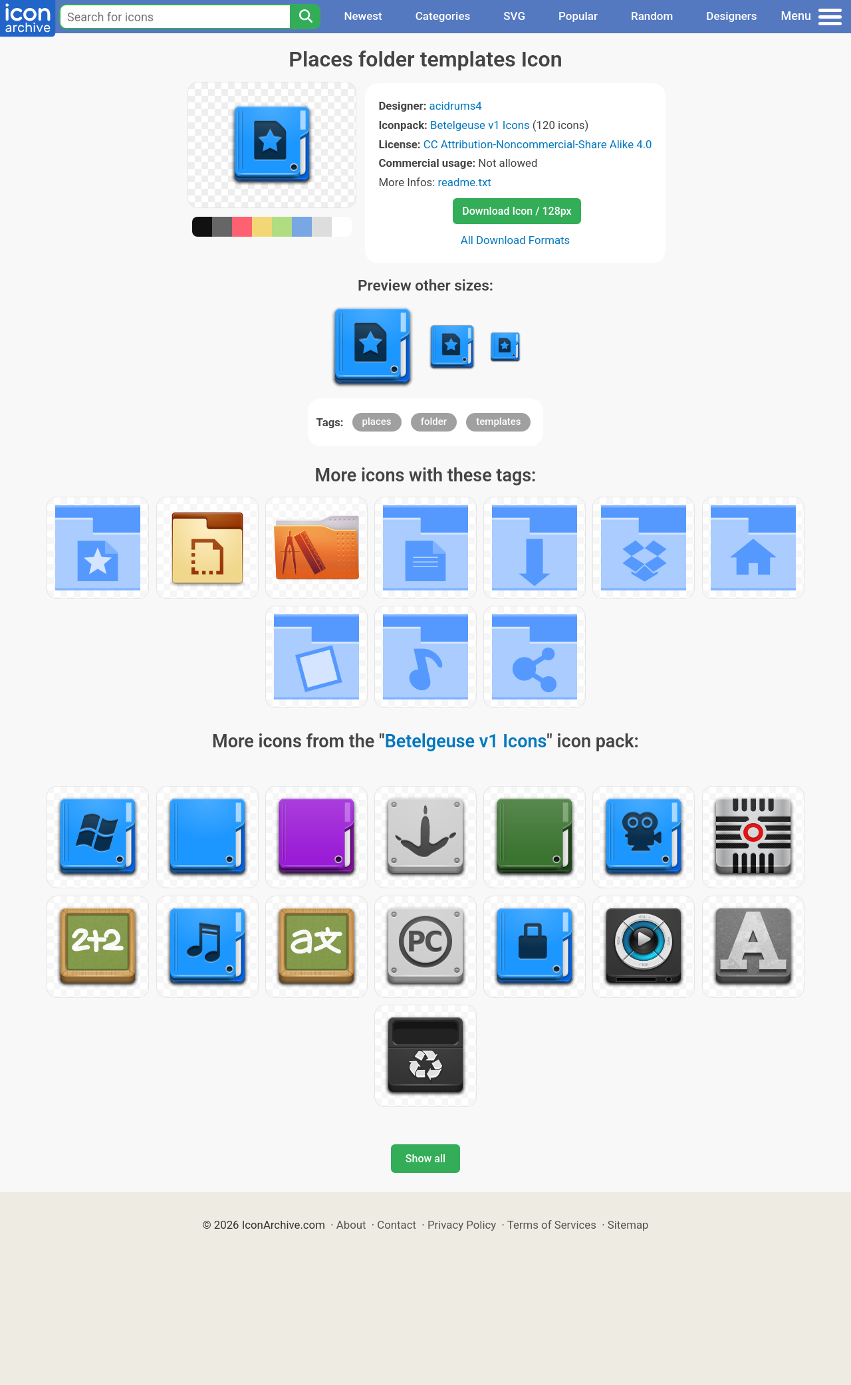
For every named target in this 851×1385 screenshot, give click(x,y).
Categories (443, 16)
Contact (396, 1224)
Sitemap (628, 1224)
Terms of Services (551, 1224)
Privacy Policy (461, 1224)
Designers (731, 16)
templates (498, 422)
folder (434, 422)
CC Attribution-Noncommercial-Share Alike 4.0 (538, 144)
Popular (578, 16)
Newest (363, 16)
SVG (514, 16)
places (377, 422)
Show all (425, 1158)
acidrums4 (455, 105)
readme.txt (464, 182)
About (351, 1224)
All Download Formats (515, 240)
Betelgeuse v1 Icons (480, 125)
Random (652, 16)
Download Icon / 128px (516, 211)
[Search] (305, 16)
